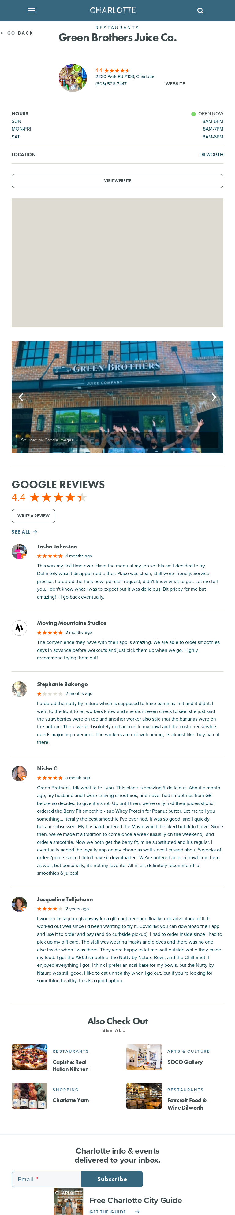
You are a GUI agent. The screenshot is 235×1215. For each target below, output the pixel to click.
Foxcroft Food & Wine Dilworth (187, 1103)
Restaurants (71, 1051)
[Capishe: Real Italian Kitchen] (29, 1057)
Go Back (16, 33)
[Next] (213, 397)
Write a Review (33, 516)
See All (117, 1030)
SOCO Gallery (185, 1062)
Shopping (66, 1090)
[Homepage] (115, 10)
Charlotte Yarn (71, 1100)
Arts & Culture (188, 1051)
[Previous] (21, 397)
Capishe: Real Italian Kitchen (70, 1065)
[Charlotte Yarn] (29, 1096)
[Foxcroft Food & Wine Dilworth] (144, 1096)
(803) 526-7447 (111, 83)
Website (175, 83)
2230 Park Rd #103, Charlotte (125, 76)
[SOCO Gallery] (144, 1057)
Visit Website (117, 180)
